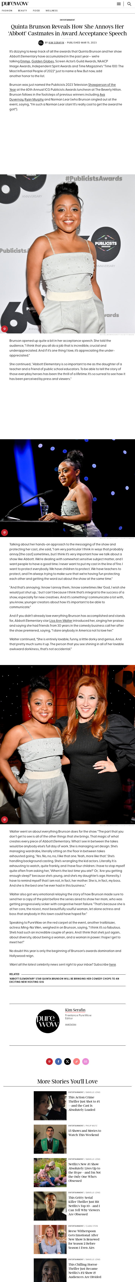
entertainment (67, 20)
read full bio (70, 1024)
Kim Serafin (56, 43)
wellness (52, 11)
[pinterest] (4, 329)
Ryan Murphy (34, 99)
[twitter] (67, 1061)
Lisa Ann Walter (60, 620)
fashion (7, 11)
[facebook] (58, 1061)
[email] (85, 1061)
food (36, 11)
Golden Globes (42, 61)
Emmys (25, 61)
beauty (22, 11)
